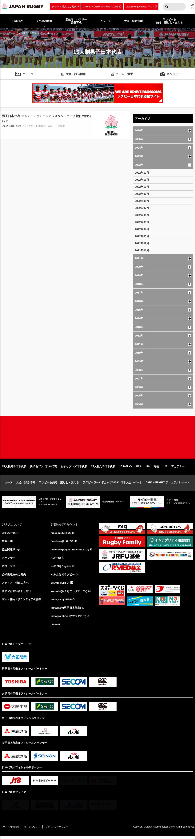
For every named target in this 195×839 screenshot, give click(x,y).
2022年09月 (142, 193)
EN (192, 8)
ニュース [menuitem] (105, 21)
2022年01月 (142, 250)
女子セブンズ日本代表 (74, 468)
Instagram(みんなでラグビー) (68, 618)
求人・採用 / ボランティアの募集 (22, 601)
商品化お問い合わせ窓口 (16, 593)
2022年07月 (142, 208)
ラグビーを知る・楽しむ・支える (59, 484)
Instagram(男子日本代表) (66, 610)
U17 (165, 468)
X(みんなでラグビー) (63, 576)
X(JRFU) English (61, 568)
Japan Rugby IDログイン (139, 6)
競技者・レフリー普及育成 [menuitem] (76, 21)
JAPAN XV (125, 468)
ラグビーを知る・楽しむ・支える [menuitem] (169, 21)
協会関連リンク (11, 551)
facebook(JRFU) (61, 534)
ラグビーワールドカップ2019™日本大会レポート (112, 484)
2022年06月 (142, 215)
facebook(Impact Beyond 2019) (70, 551)
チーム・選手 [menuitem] (124, 74)
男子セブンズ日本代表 (43, 468)
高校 (156, 468)
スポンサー (8, 559)
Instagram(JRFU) (61, 601)
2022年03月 (142, 236)
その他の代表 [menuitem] (44, 21)
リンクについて (33, 829)
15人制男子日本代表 (26, 33)
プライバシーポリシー (58, 829)
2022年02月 (142, 243)
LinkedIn (56, 627)
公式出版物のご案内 (14, 576)
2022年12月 (142, 172)
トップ (7, 33)
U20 (147, 468)
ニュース (7, 484)
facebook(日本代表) (63, 543)
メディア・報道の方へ (15, 585)
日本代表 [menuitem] (17, 21)
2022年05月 (142, 222)
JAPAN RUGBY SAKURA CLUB (100, 6)
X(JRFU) (56, 559)
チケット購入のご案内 (64, 6)
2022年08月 (142, 200)
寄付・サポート (11, 568)
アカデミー (178, 468)
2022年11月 (142, 179)
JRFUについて (11, 534)
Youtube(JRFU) (60, 585)
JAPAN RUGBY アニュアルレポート (168, 484)
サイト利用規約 (11, 829)
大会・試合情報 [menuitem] (133, 21)
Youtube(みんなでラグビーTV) (69, 593)
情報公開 (7, 543)
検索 (166, 7)
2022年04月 (142, 229)
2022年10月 (142, 186)
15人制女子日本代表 (103, 468)
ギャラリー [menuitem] (173, 74)
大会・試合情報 (25, 484)
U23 (138, 468)
